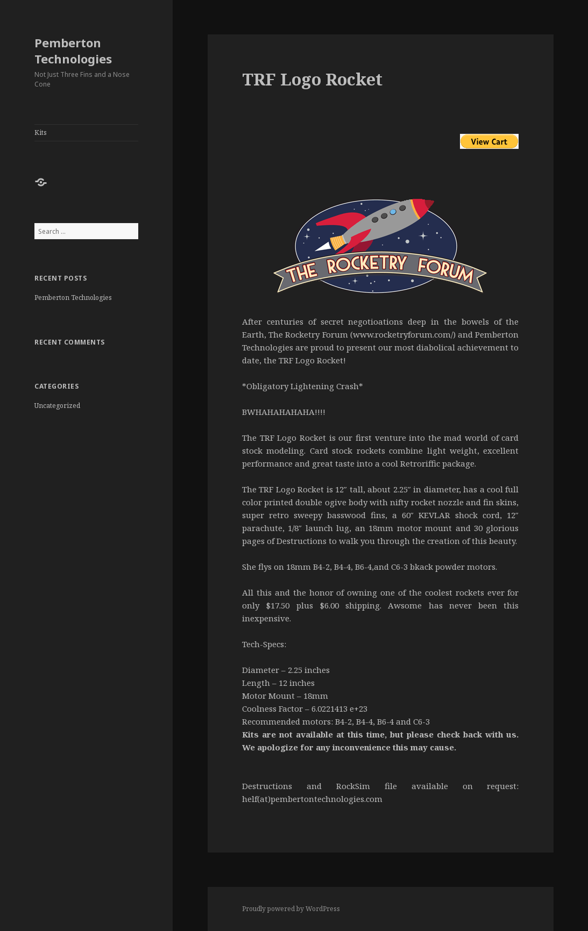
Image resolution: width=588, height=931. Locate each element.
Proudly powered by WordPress (291, 908)
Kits (40, 132)
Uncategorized (57, 405)
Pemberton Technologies (73, 50)
